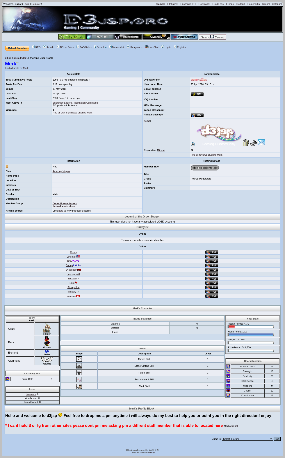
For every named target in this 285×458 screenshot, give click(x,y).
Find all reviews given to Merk (207, 154)
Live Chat (152, 47)
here (61, 210)
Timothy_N (73, 291)
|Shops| (230, 4)
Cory (73, 261)
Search (99, 47)
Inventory (31, 394)
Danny (73, 265)
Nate (73, 283)
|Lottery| (240, 4)
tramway (73, 296)
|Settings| (276, 4)
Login (27, 4)
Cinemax (73, 256)
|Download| (204, 4)
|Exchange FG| (188, 4)
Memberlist (116, 47)
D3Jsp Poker (65, 47)
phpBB (151, 450)
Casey (73, 252)
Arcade (48, 47)
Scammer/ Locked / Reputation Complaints (75, 102)
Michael (73, 278)
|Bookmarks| (253, 4)
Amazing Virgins (61, 171)
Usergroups (134, 47)
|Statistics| (172, 4)
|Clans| (266, 4)
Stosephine (73, 287)
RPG (36, 47)
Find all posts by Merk (16, 68)
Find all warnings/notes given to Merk (73, 112)
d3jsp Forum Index (16, 58)
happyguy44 (73, 274)
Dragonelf (73, 269)
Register (36, 4)
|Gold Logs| (218, 4)
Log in (166, 47)
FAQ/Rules (84, 47)
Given (161, 150)
